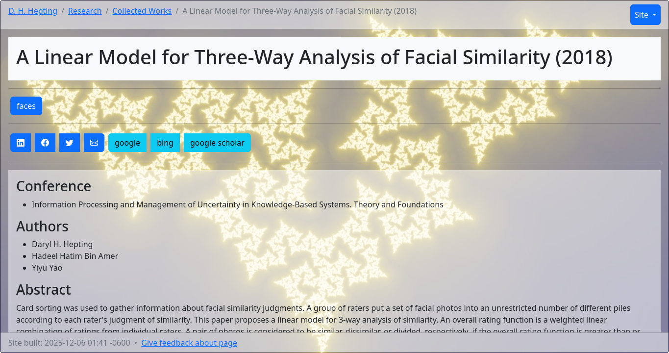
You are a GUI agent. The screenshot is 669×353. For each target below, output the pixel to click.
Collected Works (142, 10)
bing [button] (165, 142)
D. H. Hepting (32, 10)
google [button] (127, 142)
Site (642, 14)
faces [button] (26, 106)
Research (85, 10)
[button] (20, 142)
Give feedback (189, 342)
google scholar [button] (217, 142)
